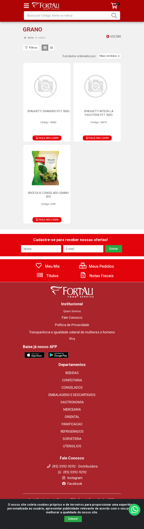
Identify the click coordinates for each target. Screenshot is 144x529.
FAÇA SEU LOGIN (46, 137)
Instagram (72, 478)
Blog (72, 338)
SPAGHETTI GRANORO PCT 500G (48, 111)
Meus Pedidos (96, 266)
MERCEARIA (72, 409)
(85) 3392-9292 (72, 472)
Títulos (47, 275)
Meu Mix (47, 266)
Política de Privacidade (72, 325)
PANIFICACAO (72, 424)
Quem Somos (72, 311)
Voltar (113, 36)
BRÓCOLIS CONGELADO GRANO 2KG (48, 194)
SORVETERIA (72, 439)
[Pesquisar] (115, 15)
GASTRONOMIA (72, 402)
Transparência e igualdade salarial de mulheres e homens (72, 332)
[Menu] (26, 5)
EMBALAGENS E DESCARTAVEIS (72, 395)
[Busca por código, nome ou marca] (67, 15)
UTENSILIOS (72, 446)
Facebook (72, 484)
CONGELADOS (72, 387)
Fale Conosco (72, 318)
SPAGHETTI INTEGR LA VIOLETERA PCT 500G (98, 113)
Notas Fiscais (97, 275)
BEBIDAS (72, 373)
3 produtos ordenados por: (79, 56)
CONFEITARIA (72, 380)
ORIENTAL (72, 417)
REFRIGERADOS (72, 431)
